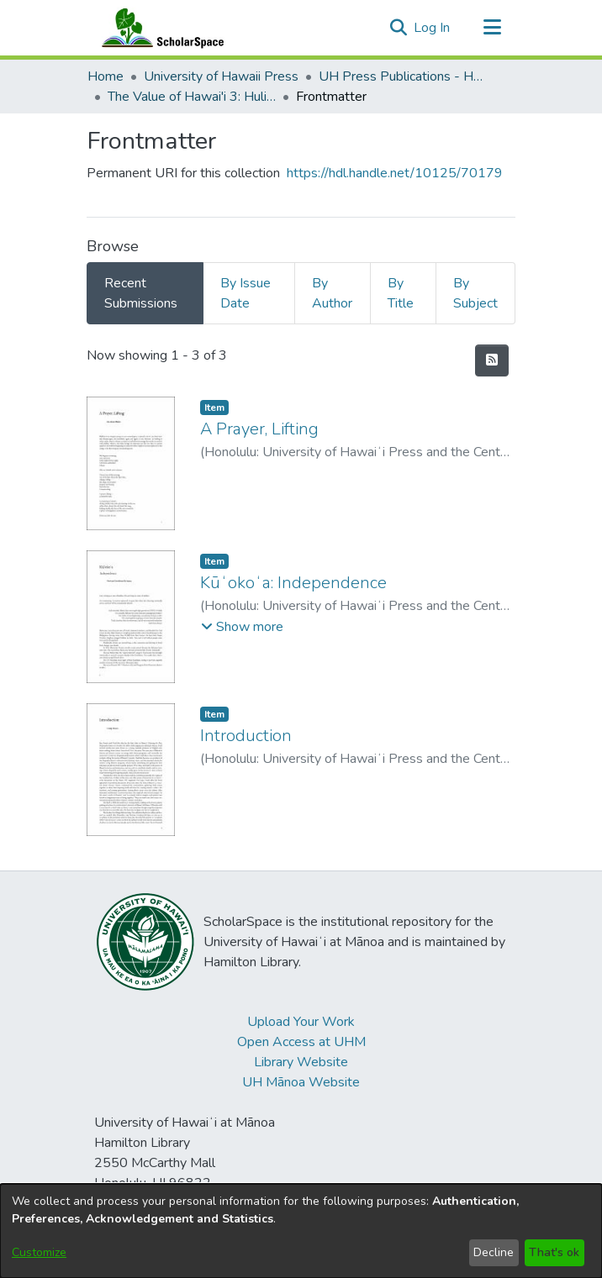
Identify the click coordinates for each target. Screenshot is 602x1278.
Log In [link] (433, 27)
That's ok (554, 1252)
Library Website (301, 1062)
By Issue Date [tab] (245, 293)
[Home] (159, 28)
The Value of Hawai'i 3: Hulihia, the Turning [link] (192, 96)
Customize (39, 1252)
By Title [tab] (401, 293)
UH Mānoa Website (301, 1082)
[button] (398, 28)
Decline (493, 1252)
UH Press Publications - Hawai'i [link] (403, 76)
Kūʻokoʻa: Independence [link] (293, 582)
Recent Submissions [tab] (140, 293)
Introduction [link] (246, 735)
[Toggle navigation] (491, 28)
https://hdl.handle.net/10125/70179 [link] (395, 173)
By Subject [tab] (475, 293)
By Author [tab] (332, 293)
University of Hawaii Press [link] (221, 76)
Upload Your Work (301, 1021)
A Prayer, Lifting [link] (259, 429)
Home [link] (105, 76)
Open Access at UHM (301, 1042)
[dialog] (301, 1231)
